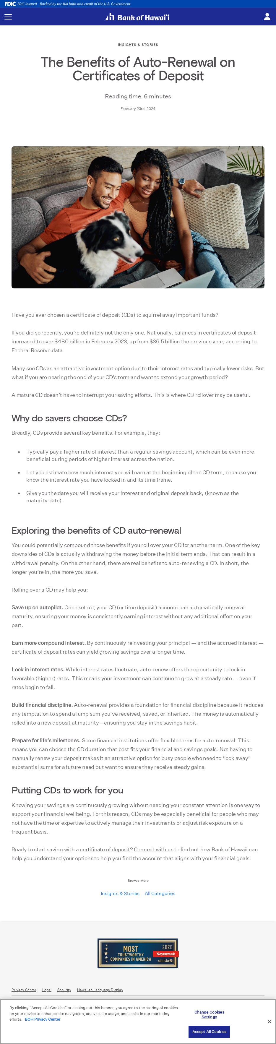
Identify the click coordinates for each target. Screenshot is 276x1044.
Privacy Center (24, 989)
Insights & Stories (120, 893)
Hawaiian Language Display (100, 989)
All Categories (160, 893)
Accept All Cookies (209, 1031)
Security (64, 989)
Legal (46, 989)
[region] (138, 1021)
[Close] (269, 1021)
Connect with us (153, 849)
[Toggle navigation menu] (8, 16)
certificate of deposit (105, 849)
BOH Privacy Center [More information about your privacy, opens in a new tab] (42, 1019)
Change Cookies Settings (209, 1014)
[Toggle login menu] (267, 16)
